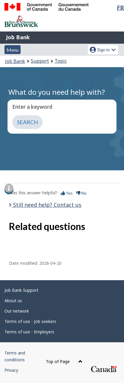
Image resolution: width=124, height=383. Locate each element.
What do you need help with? (56, 92)
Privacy (11, 370)
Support (40, 61)
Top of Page (64, 361)
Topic (61, 61)
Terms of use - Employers (29, 332)
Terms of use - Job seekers (30, 321)
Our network (16, 311)
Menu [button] (12, 50)
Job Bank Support (21, 290)
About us (13, 300)
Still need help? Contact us (46, 204)
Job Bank (18, 37)
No (81, 193)
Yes (67, 193)
